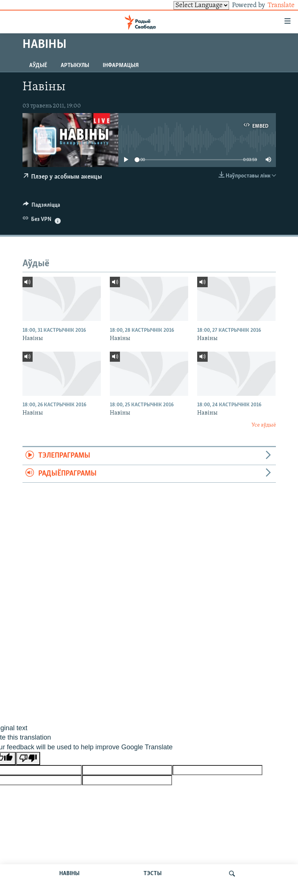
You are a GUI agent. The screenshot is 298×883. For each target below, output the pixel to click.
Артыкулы (75, 66)
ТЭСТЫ (153, 874)
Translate (274, 5)
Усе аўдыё (264, 425)
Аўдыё (38, 66)
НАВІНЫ (69, 874)
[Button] (41, 207)
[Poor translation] (28, 758)
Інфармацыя (121, 66)
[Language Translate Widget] (188, 5)
